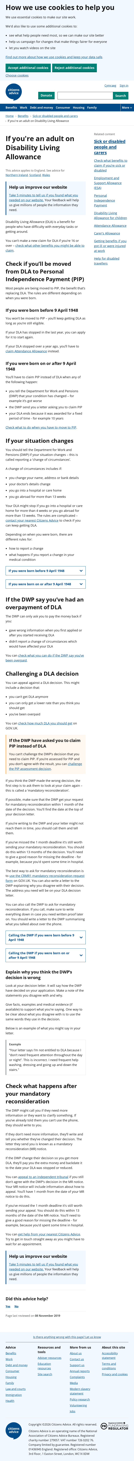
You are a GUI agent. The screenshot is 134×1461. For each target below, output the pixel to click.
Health (10, 1401)
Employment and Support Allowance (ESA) (108, 183)
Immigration (14, 1395)
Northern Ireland (17, 175)
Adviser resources (49, 1358)
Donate (46, 95)
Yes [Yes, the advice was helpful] (8, 1306)
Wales (46, 175)
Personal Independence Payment (104, 200)
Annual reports (80, 1371)
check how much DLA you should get (45, 723)
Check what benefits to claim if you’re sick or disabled (110, 165)
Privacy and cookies (115, 1374)
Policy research (80, 1399)
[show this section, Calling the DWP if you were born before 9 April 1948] (46, 937)
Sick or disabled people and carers (55, 116)
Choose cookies (17, 75)
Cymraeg (110, 85)
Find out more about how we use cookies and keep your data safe (54, 57)
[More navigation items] (127, 107)
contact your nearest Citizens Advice (32, 520)
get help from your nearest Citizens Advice (49, 1234)
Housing (78, 107)
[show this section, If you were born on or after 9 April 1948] (46, 584)
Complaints (77, 1377)
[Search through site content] (85, 95)
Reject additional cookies (74, 68)
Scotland (35, 175)
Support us (77, 1365)
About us (76, 1353)
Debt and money (41, 107)
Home (10, 116)
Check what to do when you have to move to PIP (41, 427)
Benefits (11, 107)
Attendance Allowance (110, 225)
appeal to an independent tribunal (43, 1177)
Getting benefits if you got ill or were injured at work (110, 246)
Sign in (124, 85)
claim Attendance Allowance (26, 351)
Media (74, 1383)
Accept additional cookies (28, 68)
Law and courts (16, 1389)
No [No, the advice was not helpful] (16, 1306)
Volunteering (78, 1405)
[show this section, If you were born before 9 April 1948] (46, 570)
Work (23, 107)
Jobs (72, 1411)
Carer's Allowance (107, 233)
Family (92, 107)
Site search (45, 1374)
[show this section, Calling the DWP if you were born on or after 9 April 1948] (46, 955)
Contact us (77, 1359)
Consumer (63, 107)
